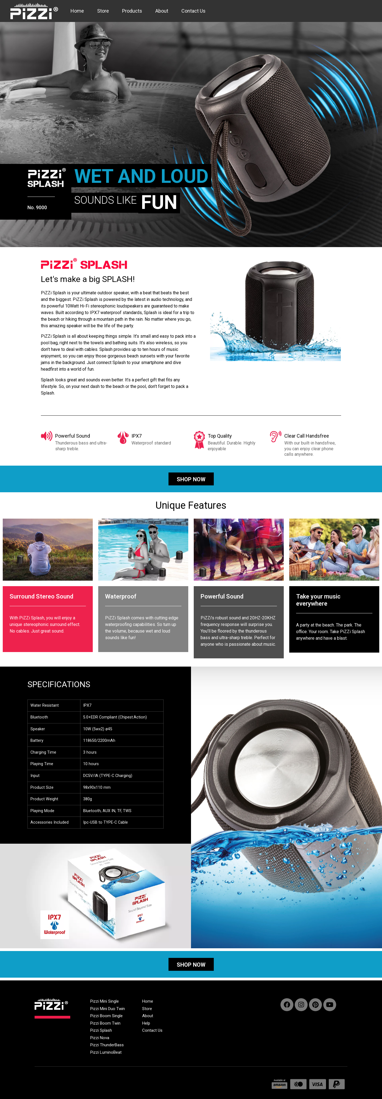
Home (77, 11)
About (161, 11)
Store (103, 11)
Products (132, 11)
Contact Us (193, 11)
